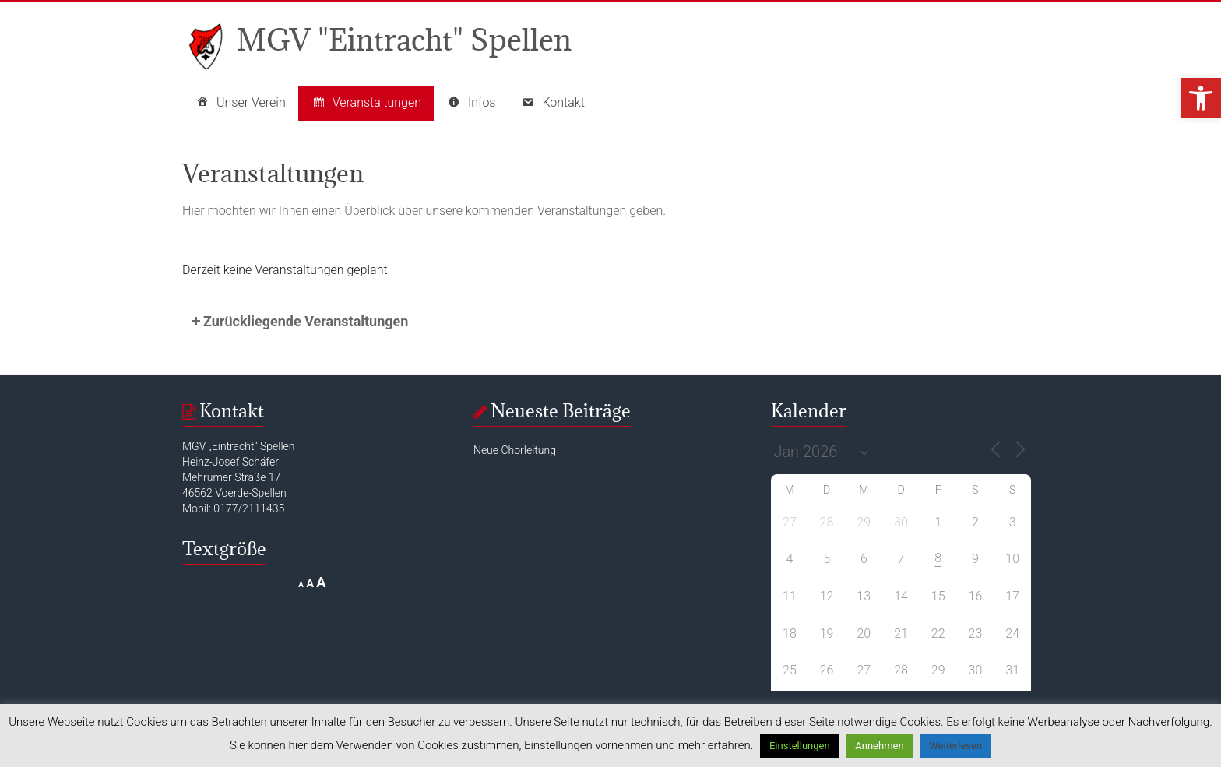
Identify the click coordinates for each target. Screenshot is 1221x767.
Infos (470, 103)
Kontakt (552, 103)
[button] (1201, 98)
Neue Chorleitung (514, 450)
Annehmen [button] (879, 745)
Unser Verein (240, 103)
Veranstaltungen (366, 103)
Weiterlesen (955, 745)
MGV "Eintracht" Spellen (404, 39)
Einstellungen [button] (799, 745)
